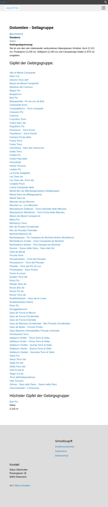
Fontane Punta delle (20, 137)
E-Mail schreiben (21, 485)
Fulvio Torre (16, 144)
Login (3, 2)
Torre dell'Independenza (22, 377)
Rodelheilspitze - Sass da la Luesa (28, 298)
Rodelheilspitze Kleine (21, 302)
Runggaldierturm (18, 309)
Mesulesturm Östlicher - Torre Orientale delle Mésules (38, 209)
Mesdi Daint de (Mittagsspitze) (26, 194)
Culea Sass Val (18, 123)
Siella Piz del (16, 363)
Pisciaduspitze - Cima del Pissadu (28, 259)
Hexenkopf (15, 162)
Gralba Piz (15, 155)
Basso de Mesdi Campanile (24, 83)
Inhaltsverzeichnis (64, 446)
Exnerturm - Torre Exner (22, 130)
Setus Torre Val (18, 359)
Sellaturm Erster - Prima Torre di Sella (30, 341)
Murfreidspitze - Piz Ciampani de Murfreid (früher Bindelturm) (42, 237)
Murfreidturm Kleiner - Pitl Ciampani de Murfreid (35, 244)
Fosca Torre (16, 140)
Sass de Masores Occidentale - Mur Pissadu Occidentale (40, 323)
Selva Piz (15, 355)
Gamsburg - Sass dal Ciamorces (27, 148)
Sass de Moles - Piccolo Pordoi (26, 327)
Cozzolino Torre (18, 119)
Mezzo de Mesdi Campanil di (25, 216)
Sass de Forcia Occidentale (24, 316)
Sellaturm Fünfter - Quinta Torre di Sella (31, 345)
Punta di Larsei (17, 273)
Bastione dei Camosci (21, 87)
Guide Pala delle (18, 158)
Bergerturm (16, 94)
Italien (13, 41)
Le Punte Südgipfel (20, 173)
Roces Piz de (17, 291)
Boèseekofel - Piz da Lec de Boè (27, 101)
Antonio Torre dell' (19, 80)
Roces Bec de (17, 287)
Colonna (14, 115)
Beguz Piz (15, 90)
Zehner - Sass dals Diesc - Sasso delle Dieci (33, 384)
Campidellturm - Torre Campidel (26, 108)
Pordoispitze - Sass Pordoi (24, 269)
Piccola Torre (16, 255)
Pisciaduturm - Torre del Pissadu (27, 262)
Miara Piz (15, 219)
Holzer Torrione (18, 166)
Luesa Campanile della (22, 187)
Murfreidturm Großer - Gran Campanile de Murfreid (37, 241)
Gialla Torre (16, 151)
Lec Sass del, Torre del (22, 180)
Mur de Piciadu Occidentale (24, 226)
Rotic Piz (14, 305)
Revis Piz (15, 280)
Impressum (61, 451)
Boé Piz (14, 97)
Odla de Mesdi (17, 252)
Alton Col (14, 76)
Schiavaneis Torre (19, 334)
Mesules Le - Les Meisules (24, 205)
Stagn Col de (16, 373)
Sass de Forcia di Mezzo (23, 312)
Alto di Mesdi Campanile (22, 72)
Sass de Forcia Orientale (23, 320)
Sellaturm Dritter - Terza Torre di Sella (29, 338)
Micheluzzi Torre (18, 223)
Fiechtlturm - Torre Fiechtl (23, 133)
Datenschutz (61, 455)
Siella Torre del (17, 366)
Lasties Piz (15, 169)
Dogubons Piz (17, 126)
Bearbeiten (16, 34)
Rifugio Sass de (18, 284)
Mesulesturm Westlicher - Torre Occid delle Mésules (37, 212)
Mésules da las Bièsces (22, 201)
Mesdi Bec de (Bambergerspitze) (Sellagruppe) (34, 191)
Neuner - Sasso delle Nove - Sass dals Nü (32, 248)
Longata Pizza (17, 183)
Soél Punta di (17, 370)
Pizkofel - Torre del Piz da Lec (25, 266)
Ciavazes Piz (16, 112)
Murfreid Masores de (21, 234)
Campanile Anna (18, 105)
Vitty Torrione (16, 381)
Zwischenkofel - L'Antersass (24, 388)
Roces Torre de (18, 295)
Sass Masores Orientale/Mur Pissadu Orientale (34, 330)
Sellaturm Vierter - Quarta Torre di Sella (30, 348)
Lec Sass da (16, 176)
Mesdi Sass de (17, 198)
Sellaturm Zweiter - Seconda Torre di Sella (32, 352)
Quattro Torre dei (18, 277)
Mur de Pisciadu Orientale (23, 230)
